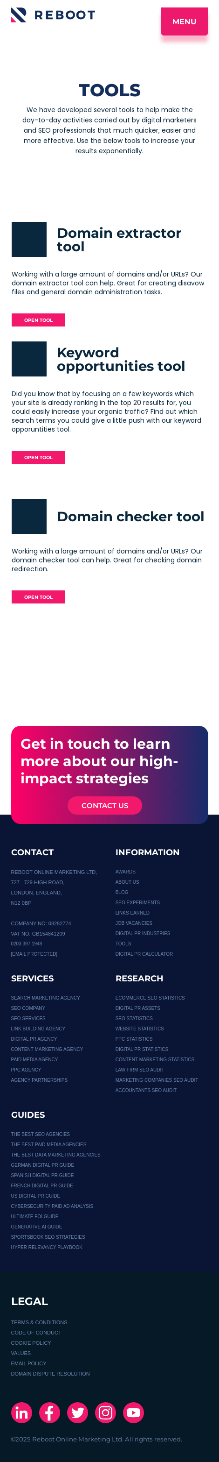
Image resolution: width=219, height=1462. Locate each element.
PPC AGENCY (26, 1069)
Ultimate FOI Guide (35, 1216)
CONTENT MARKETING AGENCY (47, 1049)
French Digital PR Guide (42, 1185)
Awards (126, 871)
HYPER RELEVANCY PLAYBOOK (46, 1247)
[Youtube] (133, 1413)
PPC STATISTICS (134, 1039)
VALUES (21, 1353)
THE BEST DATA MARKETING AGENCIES (56, 1154)
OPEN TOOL (38, 320)
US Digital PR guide (36, 1196)
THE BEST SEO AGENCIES (40, 1134)
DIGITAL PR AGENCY (34, 1039)
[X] (77, 1413)
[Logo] (53, 14)
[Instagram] (105, 1413)
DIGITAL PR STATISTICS (142, 1049)
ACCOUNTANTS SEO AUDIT (146, 1090)
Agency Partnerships (39, 1080)
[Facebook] (49, 1413)
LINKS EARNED (133, 913)
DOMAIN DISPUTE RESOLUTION (50, 1374)
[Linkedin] (21, 1413)
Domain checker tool (131, 516)
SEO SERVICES (28, 1018)
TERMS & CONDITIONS (39, 1322)
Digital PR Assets (138, 1008)
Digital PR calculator (144, 954)
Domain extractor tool (119, 240)
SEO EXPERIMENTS (138, 902)
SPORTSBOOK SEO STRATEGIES (48, 1237)
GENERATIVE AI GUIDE (36, 1226)
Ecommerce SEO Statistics (150, 998)
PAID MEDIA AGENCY (34, 1059)
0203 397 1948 (26, 943)
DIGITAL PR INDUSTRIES (143, 933)
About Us (127, 882)
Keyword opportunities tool (121, 359)
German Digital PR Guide (43, 1165)
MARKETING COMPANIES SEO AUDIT (157, 1080)
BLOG (122, 892)
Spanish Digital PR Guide (42, 1175)
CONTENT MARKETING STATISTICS (155, 1059)
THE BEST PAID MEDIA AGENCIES (49, 1144)
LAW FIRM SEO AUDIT (140, 1069)
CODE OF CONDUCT (36, 1332)
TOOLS (123, 943)
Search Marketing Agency (45, 998)
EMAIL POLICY (29, 1363)
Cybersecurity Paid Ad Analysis (52, 1206)
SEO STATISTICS (134, 1018)
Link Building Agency (38, 1028)
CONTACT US (105, 805)
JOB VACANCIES (134, 923)
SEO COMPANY (28, 1008)
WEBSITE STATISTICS (140, 1028)
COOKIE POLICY (31, 1343)
